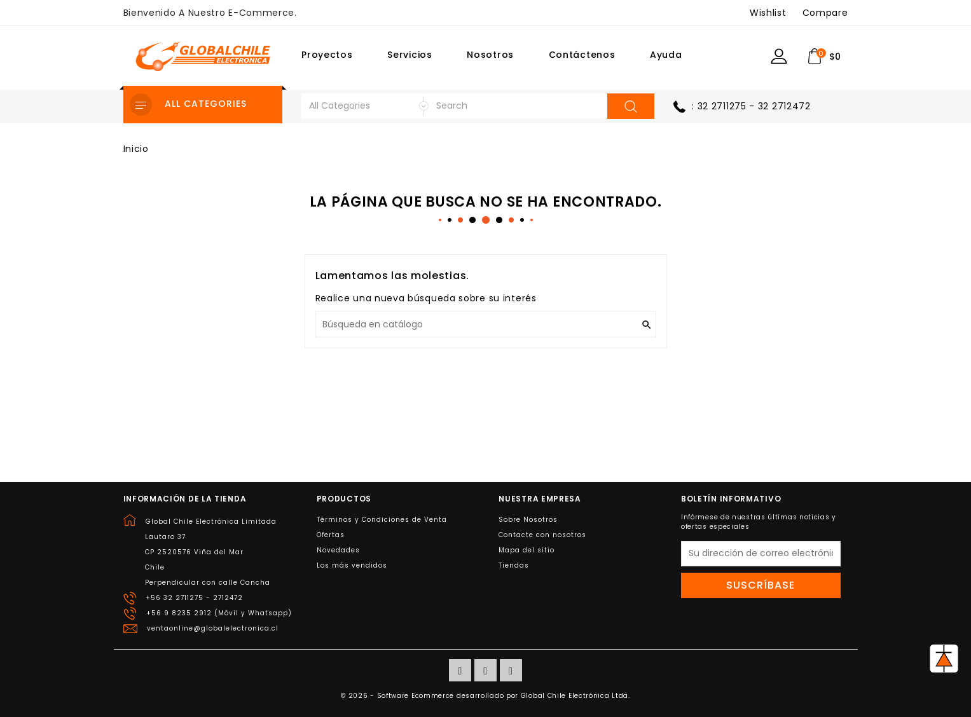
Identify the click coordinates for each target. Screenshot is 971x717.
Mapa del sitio (526, 550)
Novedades (338, 550)
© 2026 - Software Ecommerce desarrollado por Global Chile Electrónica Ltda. (485, 695)
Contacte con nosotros (542, 535)
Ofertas (331, 535)
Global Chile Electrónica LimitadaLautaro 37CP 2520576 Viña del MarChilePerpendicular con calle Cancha (211, 552)
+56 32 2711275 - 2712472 (194, 598)
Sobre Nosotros (528, 519)
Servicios (409, 54)
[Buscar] (485, 324)
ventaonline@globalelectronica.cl (213, 628)
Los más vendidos (352, 565)
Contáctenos (582, 54)
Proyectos (326, 54)
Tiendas (514, 565)
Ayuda (666, 54)
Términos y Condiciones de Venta (382, 519)
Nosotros (490, 54)
